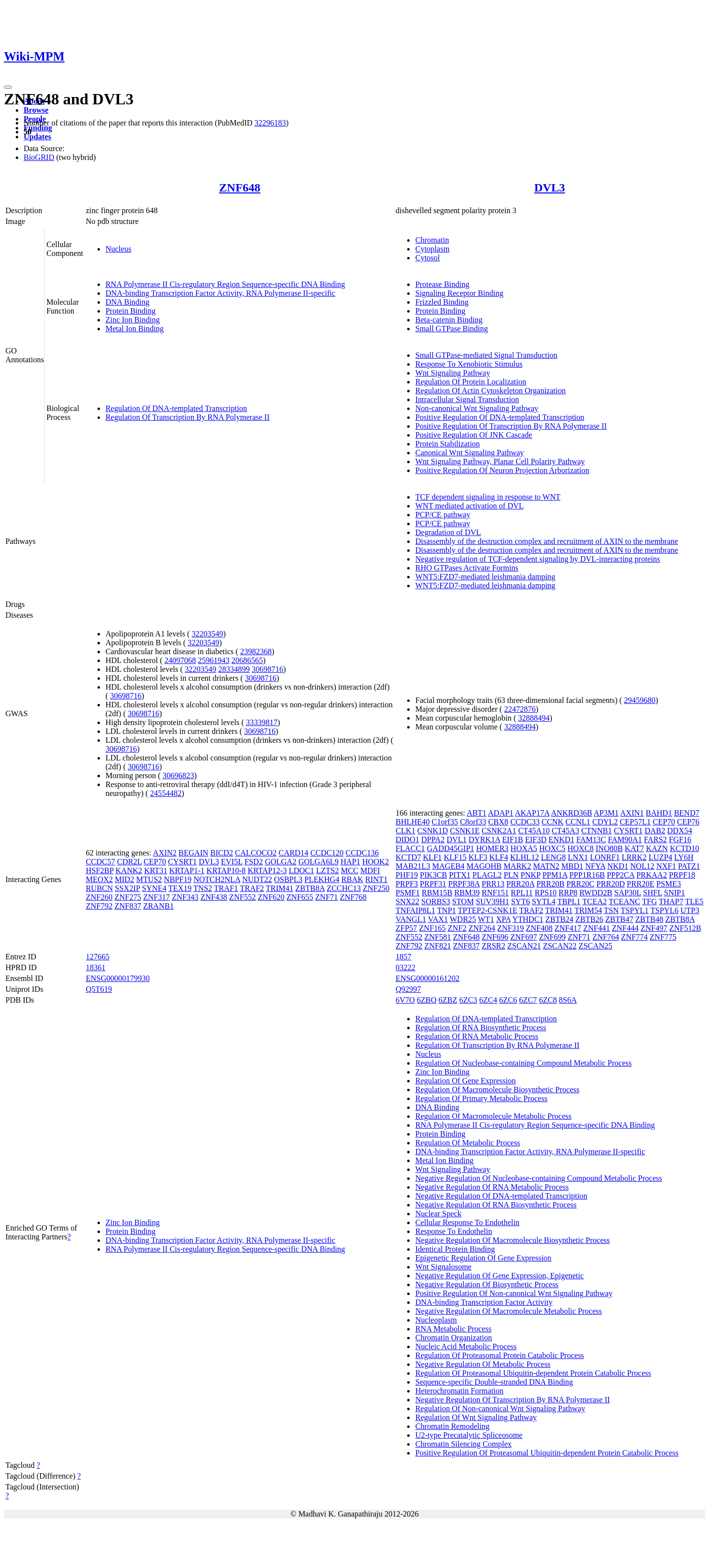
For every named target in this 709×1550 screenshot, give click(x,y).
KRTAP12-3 (267, 870)
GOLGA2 (280, 861)
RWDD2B (596, 892)
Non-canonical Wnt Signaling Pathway (476, 408)
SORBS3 (436, 901)
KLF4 (498, 857)
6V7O (405, 1000)
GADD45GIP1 (450, 848)
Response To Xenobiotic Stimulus (468, 364)
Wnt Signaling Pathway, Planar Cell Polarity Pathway (499, 461)
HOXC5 (552, 848)
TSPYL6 (664, 910)
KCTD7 (408, 857)
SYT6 (520, 901)
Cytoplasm (432, 249)
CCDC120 (327, 853)
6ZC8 (548, 1000)
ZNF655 (300, 897)
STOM (463, 901)
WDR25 (463, 919)
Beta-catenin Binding (448, 320)
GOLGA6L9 (318, 861)
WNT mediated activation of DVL (469, 506)
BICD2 (221, 853)
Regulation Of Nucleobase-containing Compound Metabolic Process (523, 1063)
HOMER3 (492, 848)
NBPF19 (178, 879)
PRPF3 (406, 884)
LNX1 (578, 857)
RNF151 (495, 892)
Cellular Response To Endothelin (467, 1222)
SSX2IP (127, 888)
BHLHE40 (412, 822)
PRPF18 (682, 875)
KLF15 (455, 857)
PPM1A (555, 875)
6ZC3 (468, 1000)
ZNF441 (596, 928)
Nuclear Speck (438, 1213)
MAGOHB (484, 866)
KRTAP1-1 (187, 870)
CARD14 (293, 853)
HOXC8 (580, 848)
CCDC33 (525, 822)
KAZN (657, 848)
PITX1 (460, 875)
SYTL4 (543, 901)
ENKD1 (561, 839)
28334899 (234, 669)
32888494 (533, 718)
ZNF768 (353, 897)
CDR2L (129, 861)
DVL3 (549, 187)
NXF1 (666, 866)
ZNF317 (156, 897)
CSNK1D (432, 830)
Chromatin (432, 240)
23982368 (256, 651)
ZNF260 (99, 897)
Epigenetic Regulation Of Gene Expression (483, 1258)
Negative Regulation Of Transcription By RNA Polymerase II (512, 1399)
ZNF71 (326, 897)
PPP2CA (620, 875)
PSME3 (668, 884)
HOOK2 (375, 861)
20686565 (247, 660)
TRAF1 (226, 888)
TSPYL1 (634, 910)
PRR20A (521, 884)
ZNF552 (242, 897)
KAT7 (634, 848)
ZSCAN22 (560, 946)
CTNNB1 (596, 830)
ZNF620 (271, 897)
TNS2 (202, 888)
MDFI (370, 870)
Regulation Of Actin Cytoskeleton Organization (490, 390)
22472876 (520, 709)
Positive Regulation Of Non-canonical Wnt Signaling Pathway (513, 1293)
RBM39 (467, 892)
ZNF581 (437, 937)
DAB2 (655, 830)
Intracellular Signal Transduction (467, 399)
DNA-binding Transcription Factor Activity (483, 1302)
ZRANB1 (158, 906)
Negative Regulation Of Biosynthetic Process (486, 1284)
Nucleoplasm (435, 1320)
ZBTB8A (310, 888)
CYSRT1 (182, 861)
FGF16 (680, 839)
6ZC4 (488, 1000)
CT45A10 (533, 830)
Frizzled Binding (441, 302)
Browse (36, 110)
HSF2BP (99, 870)
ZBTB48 (649, 919)
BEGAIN (193, 853)
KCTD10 (684, 848)
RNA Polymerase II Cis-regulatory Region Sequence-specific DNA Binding (225, 284)
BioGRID (39, 157)
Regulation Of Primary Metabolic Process (481, 1098)
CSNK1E (465, 830)
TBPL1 (568, 901)
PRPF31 (433, 884)
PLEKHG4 (321, 879)
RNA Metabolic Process (453, 1329)
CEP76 (688, 822)
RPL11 (522, 892)
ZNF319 (510, 928)
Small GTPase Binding (451, 328)
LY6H (683, 857)
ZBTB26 (589, 919)
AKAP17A (532, 813)
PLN (511, 875)
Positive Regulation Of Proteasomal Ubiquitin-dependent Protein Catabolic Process (546, 1453)
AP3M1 (606, 813)
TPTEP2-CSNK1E (487, 910)
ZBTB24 (560, 919)
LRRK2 (634, 857)
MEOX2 (99, 879)
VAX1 (438, 919)
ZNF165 (432, 928)
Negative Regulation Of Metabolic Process (482, 1364)
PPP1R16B (587, 875)
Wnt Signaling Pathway (452, 373)
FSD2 (254, 861)
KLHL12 (524, 857)
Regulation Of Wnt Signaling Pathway (476, 1417)
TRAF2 (252, 888)
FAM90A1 (625, 839)
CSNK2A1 (499, 830)
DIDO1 (407, 839)
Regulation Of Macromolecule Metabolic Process (493, 1116)
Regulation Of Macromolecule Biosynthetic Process (497, 1089)
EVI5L (232, 861)
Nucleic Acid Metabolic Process (465, 1346)
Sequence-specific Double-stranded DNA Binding (494, 1382)
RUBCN (99, 888)
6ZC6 (508, 1000)
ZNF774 (634, 937)
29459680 (639, 700)
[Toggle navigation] (8, 87)
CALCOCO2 (255, 853)
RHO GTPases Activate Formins (466, 568)
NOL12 (642, 866)
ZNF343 (185, 897)
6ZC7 (528, 1000)
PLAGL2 (487, 875)
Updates (37, 136)
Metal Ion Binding (134, 328)
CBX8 (498, 822)
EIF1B (512, 839)
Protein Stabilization (447, 444)
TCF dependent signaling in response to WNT (487, 497)
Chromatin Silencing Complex (463, 1444)
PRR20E (640, 884)
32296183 (270, 123)
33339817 (261, 722)
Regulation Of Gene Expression (465, 1080)
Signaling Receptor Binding (459, 293)
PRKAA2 (651, 875)
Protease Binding (442, 284)
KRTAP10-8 (226, 870)
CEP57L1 (635, 822)
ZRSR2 (493, 946)
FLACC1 (410, 848)
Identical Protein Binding (455, 1249)
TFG (649, 901)
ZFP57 (406, 928)
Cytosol (427, 257)
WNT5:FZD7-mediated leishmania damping (485, 576)
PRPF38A (464, 884)
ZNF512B (685, 928)
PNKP (530, 875)
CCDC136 (362, 853)
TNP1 (446, 910)
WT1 (486, 919)
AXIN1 (632, 813)
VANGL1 (410, 919)
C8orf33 (473, 822)
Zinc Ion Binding (132, 320)
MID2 (124, 879)
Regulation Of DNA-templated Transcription (176, 408)
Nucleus (118, 249)
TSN (611, 910)
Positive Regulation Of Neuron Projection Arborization (502, 470)
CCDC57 (100, 861)
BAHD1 (659, 813)
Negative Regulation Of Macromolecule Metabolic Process (508, 1311)
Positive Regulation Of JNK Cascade (473, 435)
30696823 (178, 775)
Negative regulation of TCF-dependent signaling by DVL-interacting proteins (537, 559)
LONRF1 (604, 857)
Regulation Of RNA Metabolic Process (476, 1036)
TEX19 (180, 888)
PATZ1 (689, 866)
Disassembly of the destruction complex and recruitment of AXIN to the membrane (546, 541)
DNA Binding (127, 302)
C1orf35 (445, 822)
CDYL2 (605, 822)
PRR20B (550, 884)
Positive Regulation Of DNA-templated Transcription (499, 417)
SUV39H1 (492, 901)
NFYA (595, 866)
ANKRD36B (571, 813)
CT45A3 (565, 830)
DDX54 (679, 830)
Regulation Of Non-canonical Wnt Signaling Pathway (500, 1408)
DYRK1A (484, 839)
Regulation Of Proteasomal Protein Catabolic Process (499, 1355)
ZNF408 (539, 928)
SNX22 (407, 901)
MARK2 (517, 866)
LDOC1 (301, 870)
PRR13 (493, 884)
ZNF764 (605, 937)
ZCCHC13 (343, 888)
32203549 (207, 634)
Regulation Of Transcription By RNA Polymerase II (187, 417)
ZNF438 (213, 897)
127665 (97, 956)
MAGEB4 (448, 866)
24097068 (180, 660)
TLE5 (694, 901)
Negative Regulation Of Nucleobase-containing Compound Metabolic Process (538, 1178)
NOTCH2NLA (216, 879)
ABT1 (476, 813)
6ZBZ (448, 1000)
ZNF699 (552, 937)
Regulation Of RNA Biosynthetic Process (480, 1027)
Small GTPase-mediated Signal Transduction (486, 355)
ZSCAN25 (595, 946)
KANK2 (129, 870)
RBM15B (436, 892)
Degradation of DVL (448, 532)
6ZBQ (427, 1000)
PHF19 (406, 875)
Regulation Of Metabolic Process (467, 1143)
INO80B (609, 848)
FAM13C (591, 839)
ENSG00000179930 (118, 978)
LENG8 (553, 857)
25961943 (213, 660)
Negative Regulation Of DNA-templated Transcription (501, 1196)
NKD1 (617, 866)
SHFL (652, 892)
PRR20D (610, 884)
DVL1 (457, 839)
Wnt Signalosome (443, 1267)
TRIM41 (279, 888)
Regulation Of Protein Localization (470, 382)
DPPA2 (432, 839)
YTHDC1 (527, 919)
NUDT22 (257, 879)
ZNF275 (127, 897)
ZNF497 (654, 928)
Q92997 (408, 989)
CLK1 (405, 830)
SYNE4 (154, 888)
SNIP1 (674, 892)
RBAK (352, 879)
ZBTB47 (619, 919)
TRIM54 (588, 910)
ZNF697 (523, 937)
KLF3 (478, 857)
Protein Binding (130, 311)
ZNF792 (99, 906)
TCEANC (624, 901)
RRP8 (568, 892)
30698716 (267, 669)
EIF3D (536, 839)
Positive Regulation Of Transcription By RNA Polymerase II (511, 426)
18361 (95, 967)
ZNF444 (625, 928)
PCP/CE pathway (442, 514)
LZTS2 (327, 870)
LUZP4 (660, 857)
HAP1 (350, 861)
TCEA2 (594, 901)
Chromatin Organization (453, 1337)
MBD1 (572, 866)
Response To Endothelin (453, 1231)
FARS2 (655, 839)
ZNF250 (376, 888)
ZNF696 (495, 937)
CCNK (552, 822)
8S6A (568, 1000)
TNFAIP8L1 (415, 910)
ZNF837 (127, 906)
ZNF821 (437, 946)
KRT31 (155, 870)
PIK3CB (433, 875)
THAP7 (671, 901)
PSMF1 (407, 892)
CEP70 (155, 861)
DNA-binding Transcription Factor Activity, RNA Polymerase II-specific (220, 293)
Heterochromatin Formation (459, 1391)
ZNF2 (457, 928)
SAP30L (628, 892)
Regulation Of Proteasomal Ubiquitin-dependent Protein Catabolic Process (533, 1373)
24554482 (166, 793)
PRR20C (580, 884)
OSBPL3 (288, 879)
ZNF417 (567, 928)
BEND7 (687, 813)
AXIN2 (165, 853)
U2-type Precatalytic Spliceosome (468, 1435)
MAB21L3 (412, 866)
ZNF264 (482, 928)
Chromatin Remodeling (452, 1426)
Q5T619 (99, 989)
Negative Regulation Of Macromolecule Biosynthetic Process (512, 1240)
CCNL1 (577, 822)
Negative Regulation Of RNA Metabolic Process (492, 1187)
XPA (503, 919)
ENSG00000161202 (427, 978)
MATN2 (546, 866)
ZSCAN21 (524, 946)
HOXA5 (524, 848)
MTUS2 (148, 879)
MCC (349, 870)
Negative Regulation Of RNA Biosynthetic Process (496, 1205)
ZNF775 (663, 937)
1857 (403, 956)
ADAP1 (501, 813)
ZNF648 (239, 187)
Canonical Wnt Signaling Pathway (469, 452)
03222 (405, 967)
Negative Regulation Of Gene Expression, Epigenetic (499, 1275)
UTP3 (689, 910)
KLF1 (432, 857)
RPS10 (545, 892)
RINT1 (376, 879)
